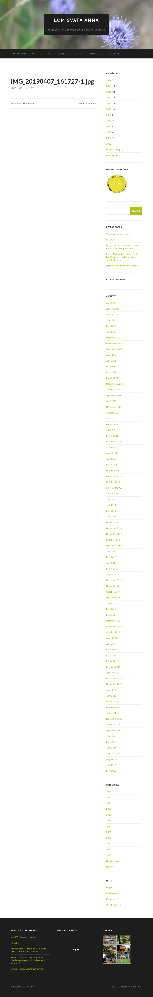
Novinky (110, 155)
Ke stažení (79, 54)
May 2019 (111, 511)
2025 (108, 143)
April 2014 (111, 747)
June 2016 (111, 643)
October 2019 (113, 482)
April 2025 (111, 331)
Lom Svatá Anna (76, 20)
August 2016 (112, 638)
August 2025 (112, 314)
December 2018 (114, 528)
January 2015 (112, 713)
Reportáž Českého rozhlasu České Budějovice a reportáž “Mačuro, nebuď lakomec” (122, 257)
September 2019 (114, 487)
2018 (108, 103)
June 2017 (111, 603)
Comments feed (113, 899)
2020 (108, 114)
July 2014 (110, 736)
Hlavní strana (18, 54)
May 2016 (111, 649)
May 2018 (111, 557)
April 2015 (111, 695)
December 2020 (114, 441)
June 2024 (111, 360)
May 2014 (111, 741)
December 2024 (114, 337)
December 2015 (114, 678)
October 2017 (113, 591)
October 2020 (113, 447)
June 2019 (111, 505)
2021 (108, 120)
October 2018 (113, 539)
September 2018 (114, 545)
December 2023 (114, 383)
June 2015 (111, 690)
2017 (108, 97)
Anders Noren (128, 987)
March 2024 (112, 378)
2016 (108, 91)
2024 (108, 138)
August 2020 (112, 453)
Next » (86, 103)
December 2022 (114, 406)
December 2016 (114, 620)
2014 (108, 80)
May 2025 (111, 326)
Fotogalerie (97, 54)
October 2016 (113, 632)
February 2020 (113, 470)
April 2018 (111, 563)
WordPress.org (113, 904)
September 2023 (114, 395)
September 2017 (114, 597)
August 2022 (112, 412)
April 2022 (111, 418)
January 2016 (112, 672)
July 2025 (110, 320)
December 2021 (114, 424)
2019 (108, 109)
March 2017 (112, 614)
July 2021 (110, 430)
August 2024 (112, 355)
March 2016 (112, 661)
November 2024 (114, 343)
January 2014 (112, 753)
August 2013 (112, 759)
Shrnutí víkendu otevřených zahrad (122, 265)
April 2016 (111, 655)
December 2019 (114, 476)
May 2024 (111, 366)
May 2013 (111, 770)
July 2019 (110, 499)
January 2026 (112, 308)
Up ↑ (140, 987)
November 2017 (114, 586)
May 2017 (111, 609)
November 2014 (114, 718)
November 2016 (114, 626)
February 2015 (113, 707)
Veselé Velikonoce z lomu (118, 233)
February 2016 (113, 666)
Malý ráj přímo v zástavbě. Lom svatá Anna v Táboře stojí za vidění (123, 247)
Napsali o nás (112, 149)
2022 (108, 126)
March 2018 (112, 568)
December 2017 (114, 580)
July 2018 (110, 551)
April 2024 (111, 372)
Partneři (63, 54)
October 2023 (113, 389)
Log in (109, 887)
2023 (108, 132)
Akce (34, 54)
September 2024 (114, 349)
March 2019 (112, 522)
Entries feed (112, 893)
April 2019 (111, 516)
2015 (108, 86)
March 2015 (112, 701)
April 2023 (111, 401)
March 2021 (112, 435)
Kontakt (116, 54)
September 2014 (114, 730)
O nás (47, 54)
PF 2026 (110, 239)
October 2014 (113, 724)
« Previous (22, 103)
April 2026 (111, 303)
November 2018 (114, 534)
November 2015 (114, 684)
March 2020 (112, 464)
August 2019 (112, 493)
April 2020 (111, 458)
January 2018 (112, 574)
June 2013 (111, 765)
